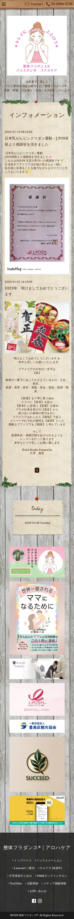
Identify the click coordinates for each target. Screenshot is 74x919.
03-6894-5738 (59, 4)
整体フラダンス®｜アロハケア (37, 847)
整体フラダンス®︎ (28, 915)
